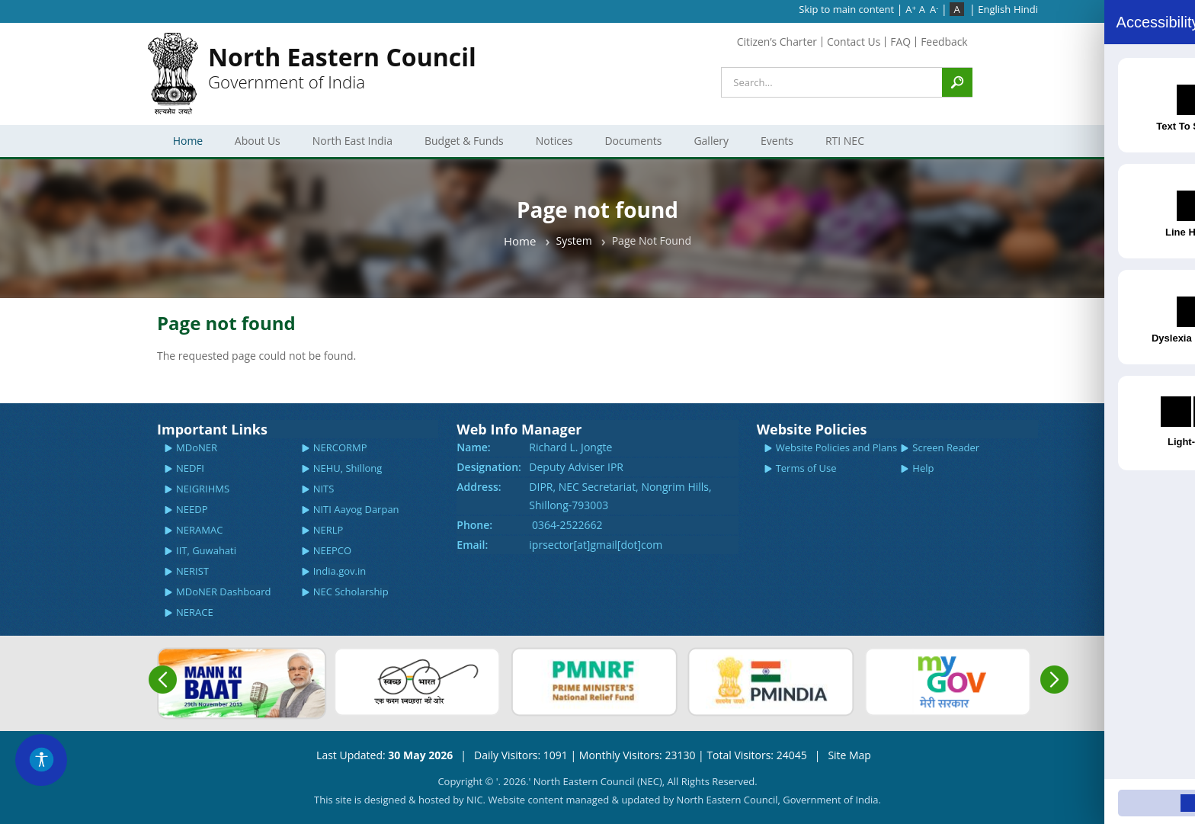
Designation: (489, 467)
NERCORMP (340, 447)
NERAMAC (199, 530)
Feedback (944, 41)
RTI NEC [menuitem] (843, 145)
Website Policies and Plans (837, 447)
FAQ (900, 41)
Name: (473, 447)
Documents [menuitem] (631, 145)
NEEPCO (332, 550)
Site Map (849, 755)
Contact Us (853, 41)
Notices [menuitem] (552, 145)
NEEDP (192, 509)
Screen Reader (945, 447)
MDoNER (196, 447)
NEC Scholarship (351, 591)
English (994, 9)
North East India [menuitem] (351, 145)
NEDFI (190, 468)
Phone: (474, 525)
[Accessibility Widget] (42, 759)
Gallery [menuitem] (709, 145)
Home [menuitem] (188, 140)
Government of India (342, 67)
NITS (324, 488)
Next (1054, 679)
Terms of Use (806, 468)
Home (520, 240)
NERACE (194, 612)
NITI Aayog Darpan (356, 509)
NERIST (192, 571)
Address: (479, 486)
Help (923, 468)
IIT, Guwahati (206, 550)
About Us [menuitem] (256, 145)
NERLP (328, 530)
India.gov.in (340, 571)
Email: (472, 544)
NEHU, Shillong (348, 468)
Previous (163, 679)
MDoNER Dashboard (223, 591)
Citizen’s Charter (775, 41)
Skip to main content (846, 9)
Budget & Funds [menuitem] (462, 145)
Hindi (1026, 9)
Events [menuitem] (775, 145)
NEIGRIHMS (202, 488)
